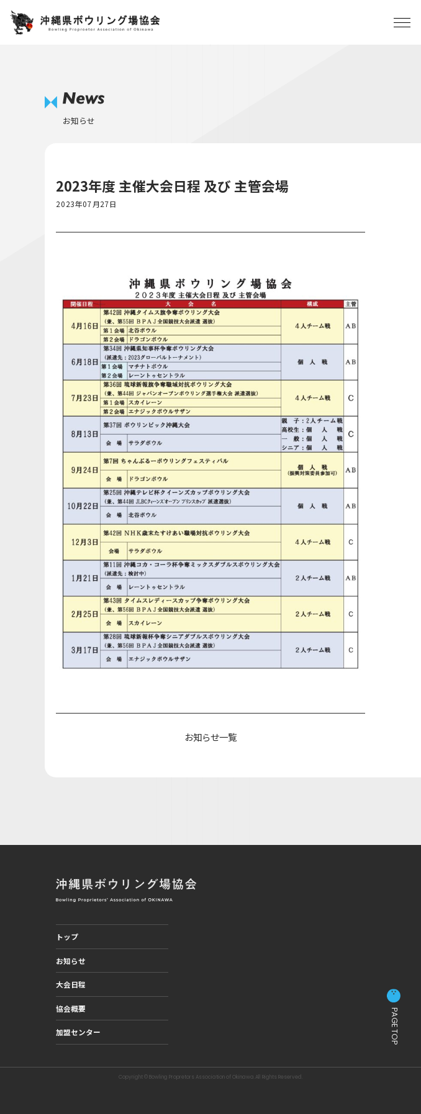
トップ (67, 936)
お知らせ (71, 960)
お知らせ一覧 (210, 736)
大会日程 (71, 984)
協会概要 (71, 1008)
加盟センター (78, 1032)
